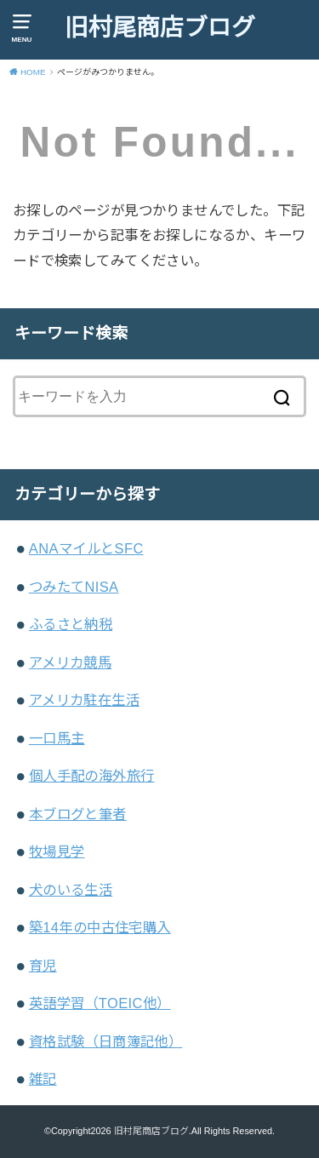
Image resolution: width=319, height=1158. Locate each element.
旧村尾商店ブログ (160, 27)
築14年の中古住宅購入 (100, 927)
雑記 (43, 1078)
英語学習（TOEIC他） (100, 1003)
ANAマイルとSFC (86, 548)
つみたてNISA (74, 586)
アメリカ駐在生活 (84, 700)
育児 (43, 965)
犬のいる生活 (70, 889)
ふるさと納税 (70, 624)
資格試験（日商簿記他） (106, 1041)
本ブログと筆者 (78, 814)
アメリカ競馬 (70, 662)
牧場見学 (57, 851)
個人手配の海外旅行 (92, 775)
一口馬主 (57, 738)
